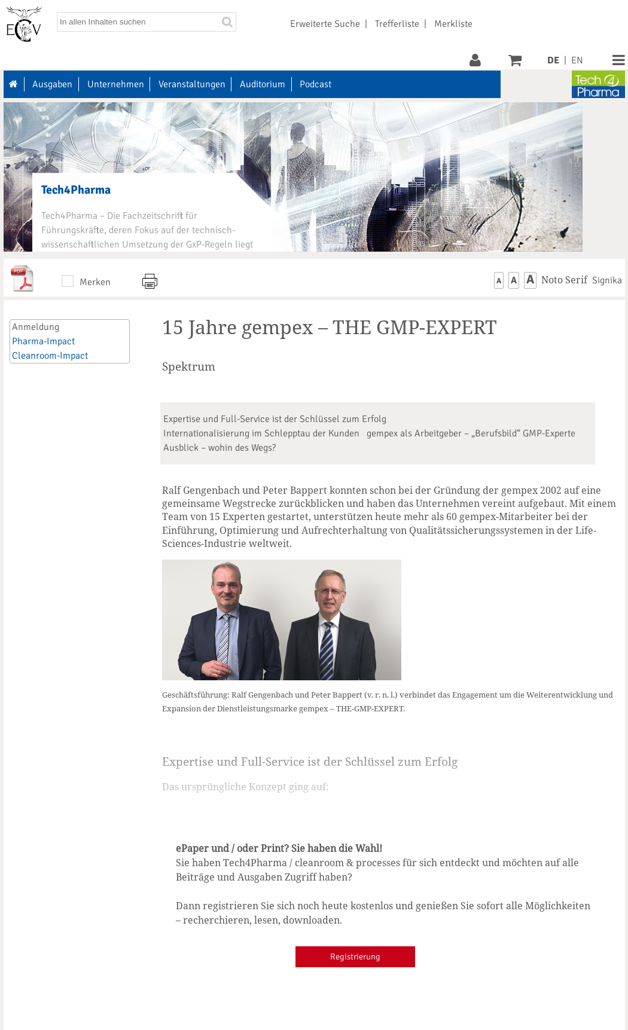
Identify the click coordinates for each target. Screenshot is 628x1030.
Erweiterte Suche (325, 24)
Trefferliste (397, 24)
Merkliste (453, 24)
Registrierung (355, 956)
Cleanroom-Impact (50, 356)
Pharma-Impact (43, 341)
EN (577, 60)
